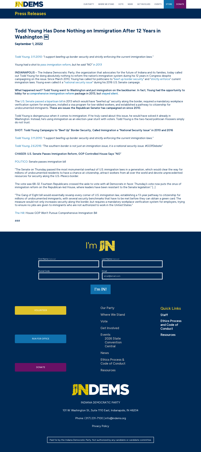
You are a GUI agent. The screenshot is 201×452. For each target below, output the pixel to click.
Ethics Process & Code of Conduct (112, 361)
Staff (164, 315)
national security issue (78, 82)
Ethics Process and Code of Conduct (170, 325)
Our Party (107, 308)
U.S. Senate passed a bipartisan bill (41, 101)
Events (105, 335)
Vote (104, 321)
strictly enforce (160, 79)
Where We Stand (112, 315)
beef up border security (128, 79)
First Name (68, 262)
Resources (107, 370)
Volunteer (40, 311)
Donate (40, 366)
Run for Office (40, 339)
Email (132, 274)
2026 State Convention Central (113, 342)
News (104, 353)
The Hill (19, 213)
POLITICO (21, 161)
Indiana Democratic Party (29, 4)
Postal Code (68, 274)
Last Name (132, 262)
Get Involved (109, 328)
